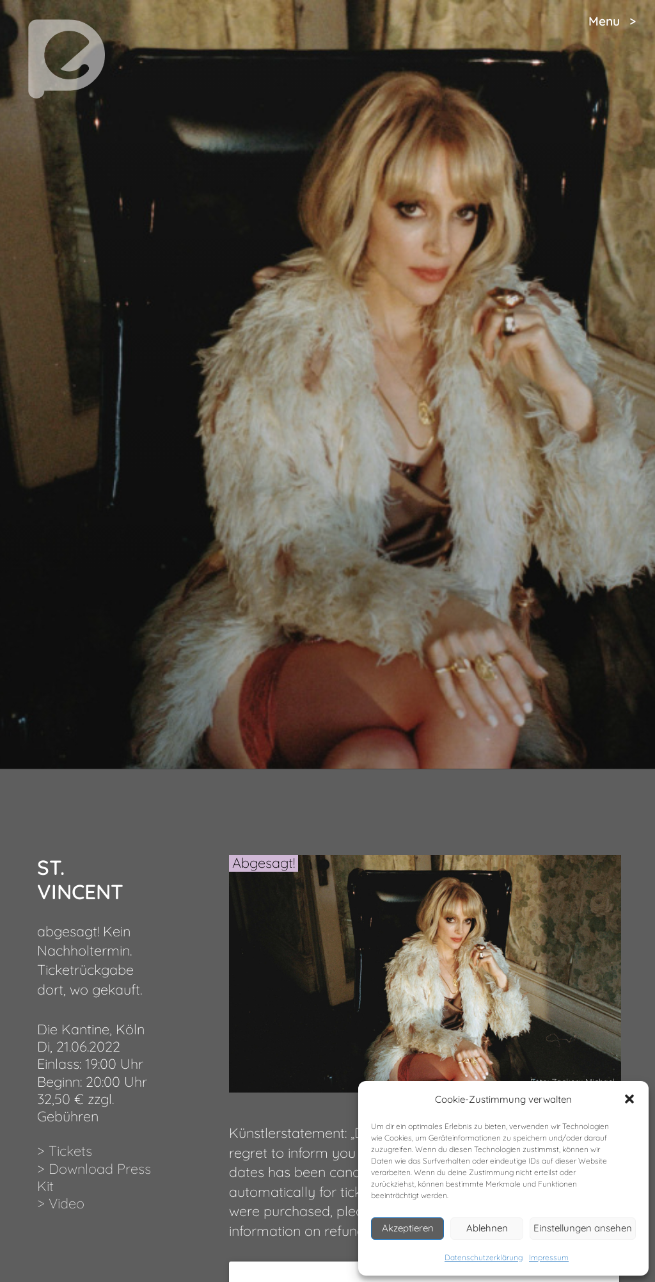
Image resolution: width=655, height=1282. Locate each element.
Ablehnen (487, 1228)
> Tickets (64, 1150)
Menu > (612, 21)
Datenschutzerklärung (484, 1257)
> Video (60, 1203)
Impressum (549, 1257)
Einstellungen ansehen (582, 1228)
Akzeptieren (408, 1228)
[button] (629, 1099)
